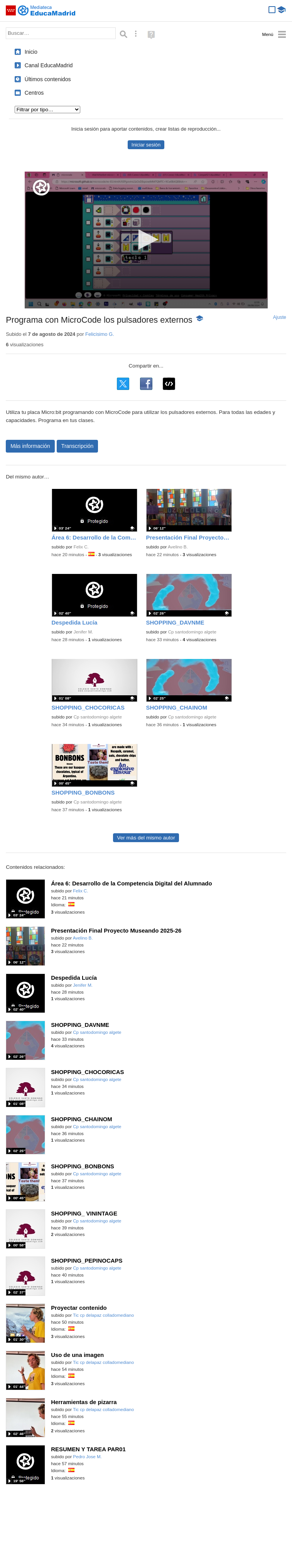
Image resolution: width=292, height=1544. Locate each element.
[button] (146, 239)
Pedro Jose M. (87, 1456)
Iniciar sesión (146, 145)
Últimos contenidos (48, 79)
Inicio (31, 52)
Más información (30, 446)
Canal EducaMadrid (49, 65)
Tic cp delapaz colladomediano (103, 1315)
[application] (146, 240)
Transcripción (77, 446)
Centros (34, 93)
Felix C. (81, 547)
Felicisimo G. (99, 334)
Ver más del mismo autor (146, 838)
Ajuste (279, 317)
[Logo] (41, 187)
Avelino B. (178, 547)
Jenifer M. (83, 632)
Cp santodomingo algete (192, 632)
